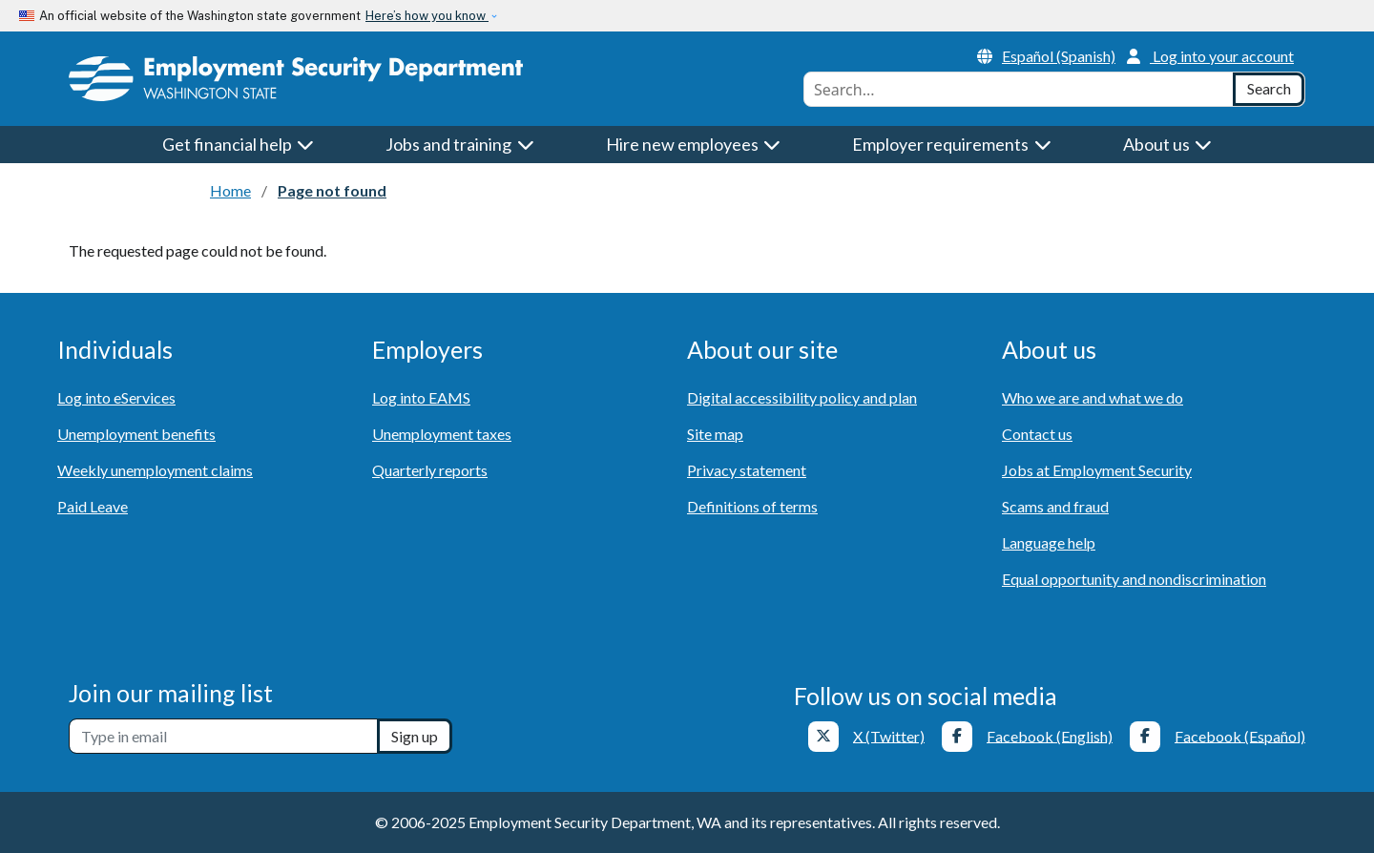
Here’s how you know (427, 16)
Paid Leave (92, 506)
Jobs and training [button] (459, 144)
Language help (1048, 542)
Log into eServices (116, 397)
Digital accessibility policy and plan (802, 397)
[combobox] (1018, 89)
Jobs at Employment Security (1097, 470)
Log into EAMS (421, 397)
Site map (715, 434)
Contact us (1037, 434)
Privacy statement (746, 470)
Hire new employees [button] (693, 144)
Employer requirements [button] (951, 144)
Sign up (414, 736)
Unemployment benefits (136, 434)
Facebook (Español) (1240, 735)
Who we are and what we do (1092, 397)
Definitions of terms (752, 506)
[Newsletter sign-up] (223, 736)
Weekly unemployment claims (155, 470)
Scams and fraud (1055, 506)
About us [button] (1168, 144)
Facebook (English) (1050, 735)
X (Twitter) (889, 735)
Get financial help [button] (238, 144)
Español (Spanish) (1046, 56)
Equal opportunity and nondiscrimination (1134, 579)
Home (230, 190)
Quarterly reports (430, 470)
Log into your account (1210, 56)
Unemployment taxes (441, 434)
